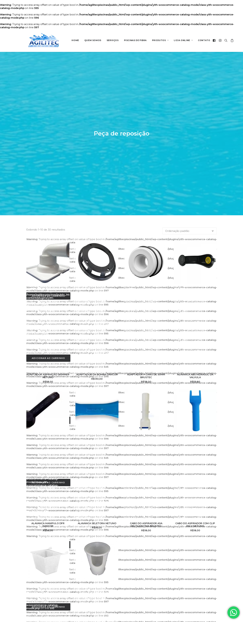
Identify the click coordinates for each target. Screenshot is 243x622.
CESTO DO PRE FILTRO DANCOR (97, 533)
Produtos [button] (160, 40)
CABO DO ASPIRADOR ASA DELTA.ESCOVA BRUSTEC (146, 386)
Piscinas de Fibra (135, 40)
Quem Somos (92, 40)
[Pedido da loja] (190, 92)
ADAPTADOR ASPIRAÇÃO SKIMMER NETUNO (47, 238)
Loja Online (183, 40)
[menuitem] (75, 40)
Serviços (113, 40)
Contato (204, 40)
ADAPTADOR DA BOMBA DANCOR (97, 236)
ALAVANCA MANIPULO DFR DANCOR (47, 386)
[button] (214, 40)
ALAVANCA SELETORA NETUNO (97, 384)
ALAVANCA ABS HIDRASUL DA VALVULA (195, 238)
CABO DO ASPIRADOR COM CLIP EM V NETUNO (195, 386)
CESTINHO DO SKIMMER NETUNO (47, 533)
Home (75, 40)
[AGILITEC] (43, 40)
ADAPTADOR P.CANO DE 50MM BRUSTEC (146, 238)
